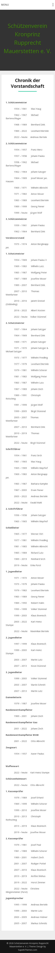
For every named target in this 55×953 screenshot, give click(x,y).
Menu (5, 4)
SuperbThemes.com (27, 949)
